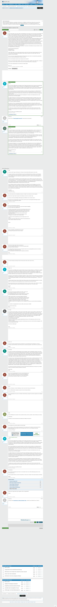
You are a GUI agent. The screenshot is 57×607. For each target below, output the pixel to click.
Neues (7, 4)
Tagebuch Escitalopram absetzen (11, 583)
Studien (31, 4)
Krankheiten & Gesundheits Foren (12, 593)
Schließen (22, 25)
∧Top (55, 606)
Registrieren (36, 4)
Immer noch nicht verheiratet (10, 573)
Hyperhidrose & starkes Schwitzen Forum (22, 593)
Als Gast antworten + (5, 29)
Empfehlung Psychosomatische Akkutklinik (13, 585)
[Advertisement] (25, 334)
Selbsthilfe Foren (11, 4)
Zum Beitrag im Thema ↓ (12, 114)
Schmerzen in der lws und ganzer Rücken (13, 575)
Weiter (41, 522)
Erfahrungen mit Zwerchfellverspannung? (13, 590)
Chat (23, 4)
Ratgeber (19, 4)
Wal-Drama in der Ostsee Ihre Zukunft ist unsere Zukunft (16, 571)
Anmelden (41, 4)
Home (3, 4)
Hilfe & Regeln (27, 4)
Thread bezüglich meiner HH (10, 27)
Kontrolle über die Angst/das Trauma (12, 587)
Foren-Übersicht (5, 593)
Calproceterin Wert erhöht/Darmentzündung (13, 569)
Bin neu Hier (7, 567)
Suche (16, 4)
